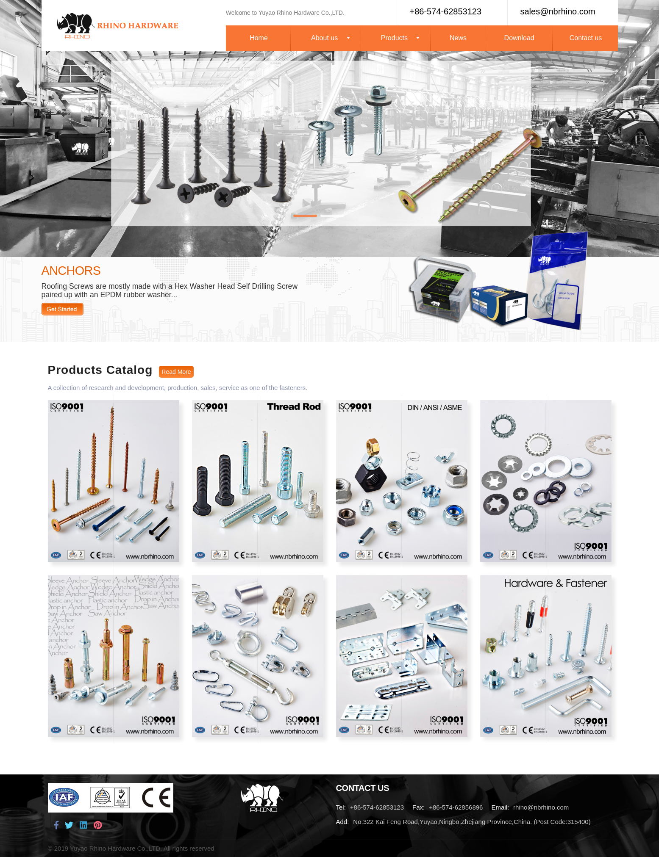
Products (394, 37)
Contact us (586, 37)
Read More (62, 309)
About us (324, 37)
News (458, 37)
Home (259, 37)
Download (519, 37)
